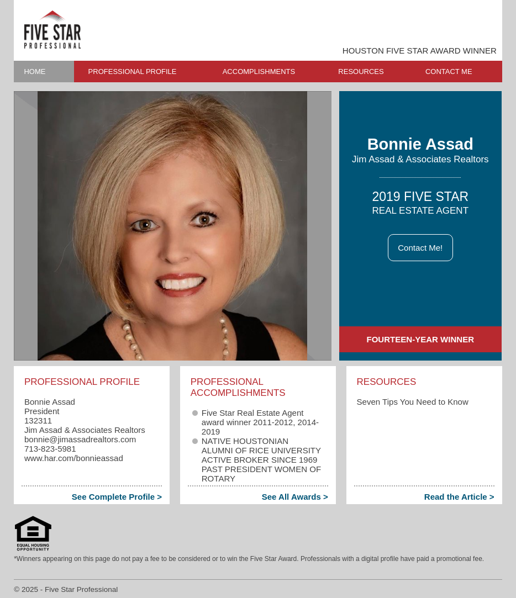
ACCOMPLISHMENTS (259, 71)
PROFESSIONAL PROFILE (132, 71)
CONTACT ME (448, 71)
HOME (34, 71)
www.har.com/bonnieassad (73, 458)
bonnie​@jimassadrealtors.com (80, 439)
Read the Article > (459, 496)
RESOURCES (360, 71)
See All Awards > (295, 496)
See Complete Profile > (117, 496)
